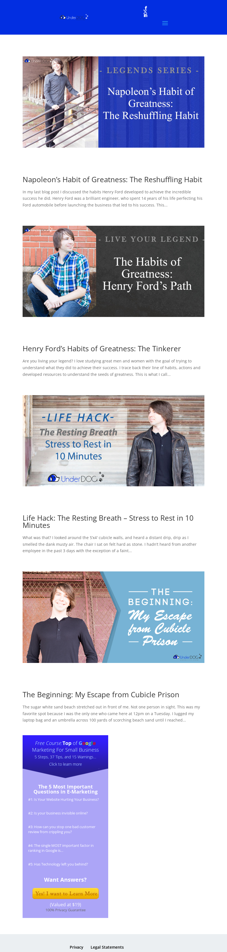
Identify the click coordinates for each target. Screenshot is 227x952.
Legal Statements (107, 947)
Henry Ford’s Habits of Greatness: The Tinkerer (102, 348)
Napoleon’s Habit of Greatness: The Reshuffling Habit (112, 179)
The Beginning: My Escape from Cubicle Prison (101, 694)
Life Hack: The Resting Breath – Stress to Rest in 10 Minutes (108, 521)
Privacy (76, 947)
